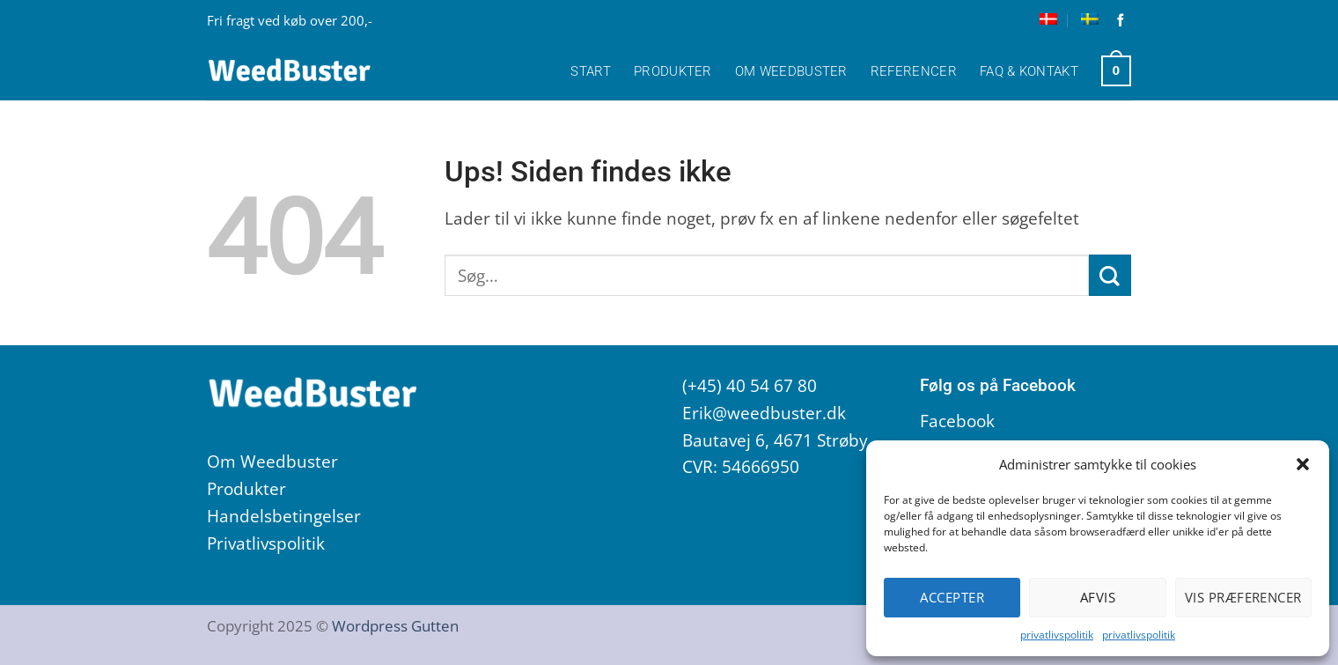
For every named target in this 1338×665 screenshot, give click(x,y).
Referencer (914, 71)
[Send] (1110, 275)
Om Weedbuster (791, 71)
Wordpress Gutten (395, 625)
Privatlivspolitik (266, 543)
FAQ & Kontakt (1029, 71)
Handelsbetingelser (284, 516)
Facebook (957, 420)
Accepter (952, 597)
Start (590, 71)
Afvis (1097, 597)
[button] (1303, 464)
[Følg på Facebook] (1121, 21)
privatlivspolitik (1056, 634)
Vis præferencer (1243, 597)
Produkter (673, 71)
